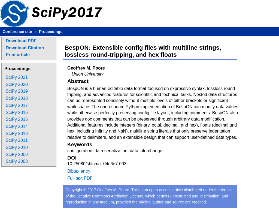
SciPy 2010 (17, 147)
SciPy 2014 (17, 126)
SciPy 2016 (17, 112)
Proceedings (50, 31)
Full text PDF (79, 178)
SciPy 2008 (17, 161)
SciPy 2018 (17, 98)
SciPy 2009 (17, 154)
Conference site (17, 31)
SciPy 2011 (17, 140)
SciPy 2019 (17, 91)
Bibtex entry (78, 171)
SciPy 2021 (17, 77)
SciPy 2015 (17, 119)
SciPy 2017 (17, 105)
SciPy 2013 (17, 133)
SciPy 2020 (17, 84)
